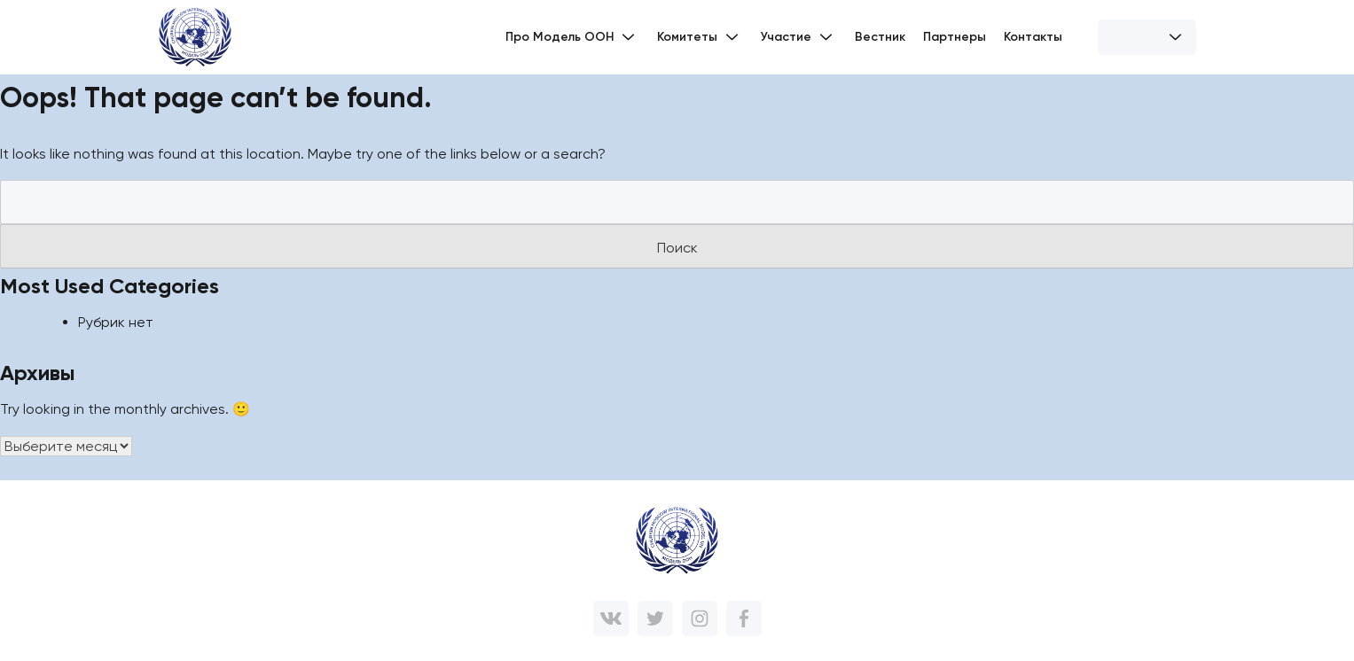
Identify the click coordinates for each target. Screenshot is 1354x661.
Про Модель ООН (572, 37)
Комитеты (700, 37)
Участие (799, 37)
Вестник (880, 36)
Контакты (1033, 36)
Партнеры (954, 36)
